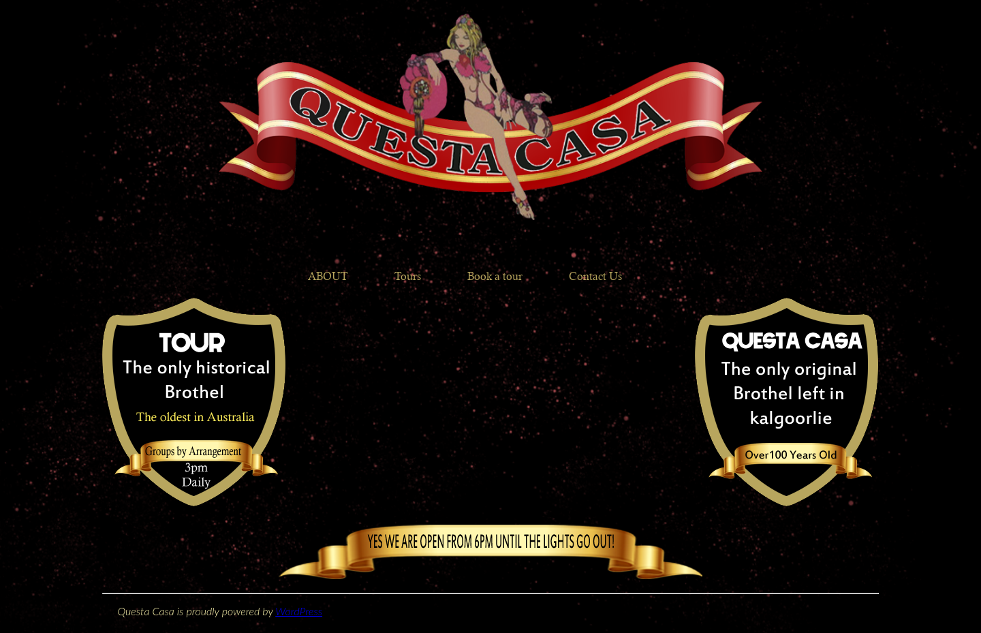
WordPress (298, 610)
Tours (407, 276)
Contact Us (595, 276)
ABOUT (328, 276)
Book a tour (495, 276)
